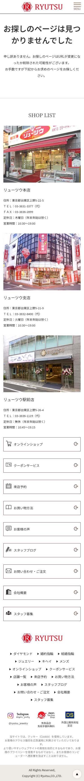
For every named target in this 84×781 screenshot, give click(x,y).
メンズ (64, 661)
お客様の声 (28, 684)
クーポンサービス (62, 669)
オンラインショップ (26, 669)
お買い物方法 (64, 676)
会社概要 (63, 692)
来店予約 (40, 676)
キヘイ (47, 661)
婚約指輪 (46, 653)
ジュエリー (26, 661)
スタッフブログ (55, 684)
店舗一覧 (19, 676)
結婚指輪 (67, 653)
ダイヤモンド (22, 653)
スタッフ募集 (43, 699)
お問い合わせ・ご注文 (33, 692)
